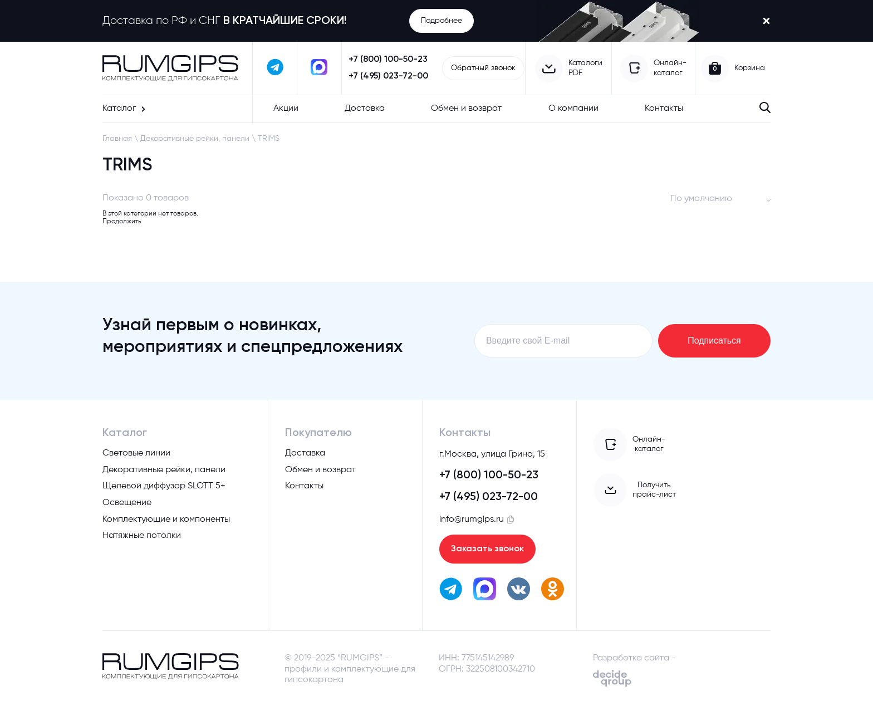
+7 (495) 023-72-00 (388, 76)
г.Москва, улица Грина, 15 (492, 455)
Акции (285, 108)
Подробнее (441, 21)
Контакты (664, 108)
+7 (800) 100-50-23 (388, 59)
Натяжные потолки (141, 536)
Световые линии (136, 453)
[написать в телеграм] (275, 68)
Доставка (365, 108)
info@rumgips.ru (471, 520)
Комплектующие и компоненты (166, 520)
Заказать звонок (487, 550)
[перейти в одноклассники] (552, 591)
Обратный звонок (483, 68)
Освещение (126, 503)
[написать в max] (319, 68)
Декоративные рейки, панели (194, 139)
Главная (117, 139)
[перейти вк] (518, 591)
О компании (573, 108)
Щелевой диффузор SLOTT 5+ (163, 486)
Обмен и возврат (466, 108)
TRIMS (268, 139)
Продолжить (121, 221)
